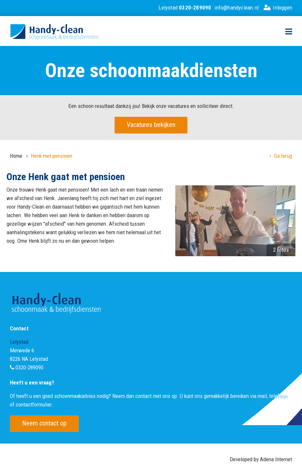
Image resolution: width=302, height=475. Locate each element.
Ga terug (281, 156)
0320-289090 (29, 367)
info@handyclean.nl (236, 7)
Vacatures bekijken (151, 125)
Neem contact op (44, 423)
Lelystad (185, 7)
